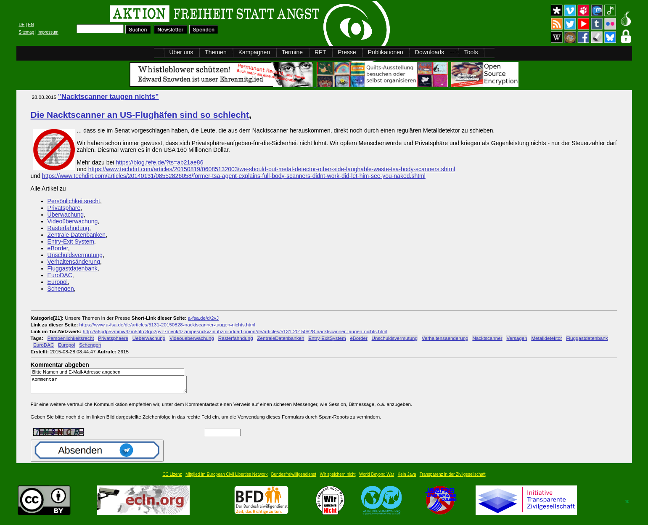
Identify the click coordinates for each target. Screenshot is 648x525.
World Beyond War (376, 478)
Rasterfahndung (69, 228)
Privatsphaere (113, 338)
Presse (347, 52)
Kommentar (111, 386)
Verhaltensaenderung (445, 338)
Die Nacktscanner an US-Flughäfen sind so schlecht (140, 114)
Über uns (181, 52)
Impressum (47, 32)
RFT (320, 52)
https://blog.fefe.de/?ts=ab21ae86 (159, 162)
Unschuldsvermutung (75, 255)
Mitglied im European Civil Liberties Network (226, 478)
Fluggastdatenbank (73, 268)
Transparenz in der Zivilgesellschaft (453, 478)
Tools (471, 52)
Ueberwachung (148, 338)
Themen (215, 52)
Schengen (61, 288)
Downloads (429, 52)
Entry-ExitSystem (327, 338)
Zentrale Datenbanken (77, 234)
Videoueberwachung (191, 338)
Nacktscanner (487, 338)
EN (31, 24)
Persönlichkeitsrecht (74, 201)
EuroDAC (60, 275)
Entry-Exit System (71, 241)
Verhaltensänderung (74, 261)
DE (22, 24)
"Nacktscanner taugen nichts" (108, 97)
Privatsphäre (64, 207)
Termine (292, 52)
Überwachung (66, 214)
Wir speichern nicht (338, 478)
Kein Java (407, 478)
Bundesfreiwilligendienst (293, 478)
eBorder (58, 248)
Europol (58, 281)
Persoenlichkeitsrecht (71, 338)
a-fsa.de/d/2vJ (203, 318)
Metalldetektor (546, 338)
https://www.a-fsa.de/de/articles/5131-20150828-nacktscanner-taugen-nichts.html (167, 324)
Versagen (516, 338)
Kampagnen (254, 52)
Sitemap (26, 32)
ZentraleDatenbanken (280, 338)
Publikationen (385, 52)
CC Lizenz (172, 478)
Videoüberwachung (73, 221)
